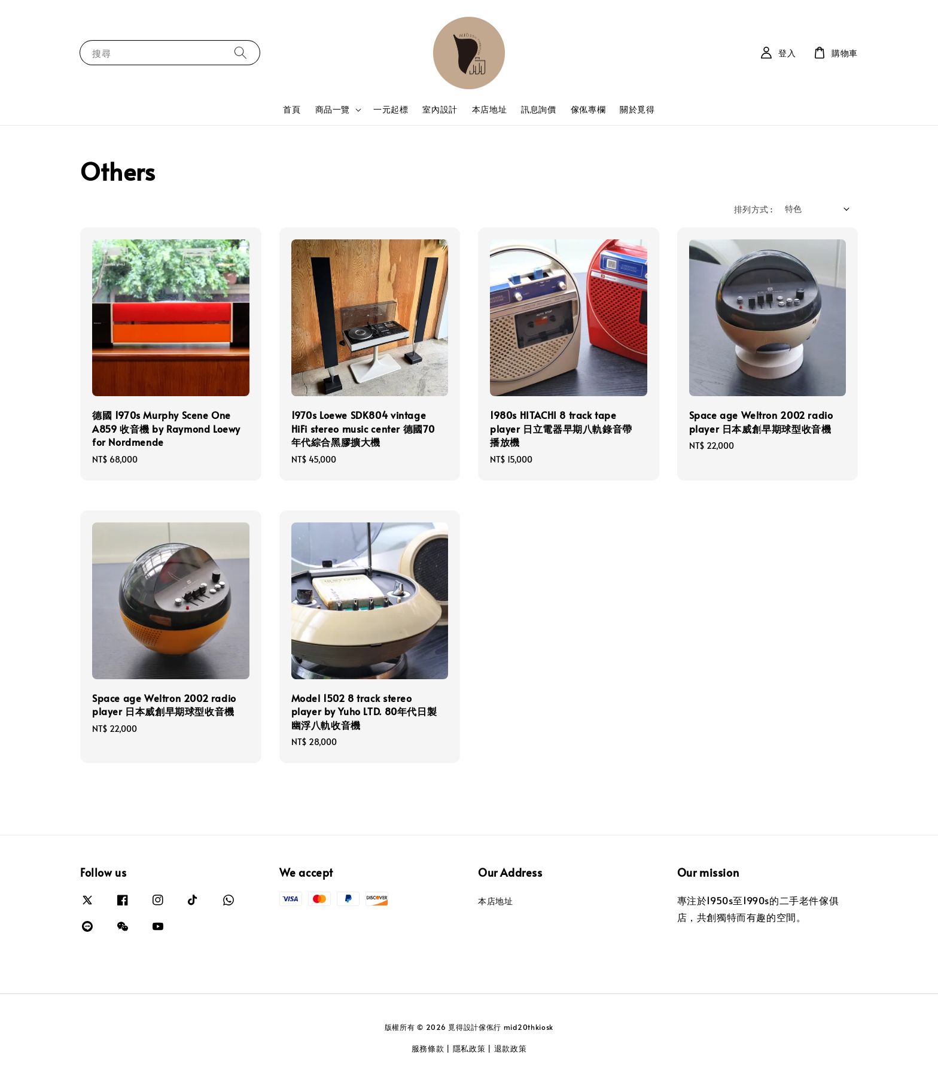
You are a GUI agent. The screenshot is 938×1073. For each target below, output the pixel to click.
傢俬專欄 (588, 109)
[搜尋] (240, 52)
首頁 (291, 109)
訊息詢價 (538, 109)
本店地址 (489, 109)
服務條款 (428, 1048)
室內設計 (439, 109)
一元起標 (390, 109)
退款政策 (510, 1048)
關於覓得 (637, 109)
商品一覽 (332, 109)
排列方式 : (753, 209)
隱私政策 (469, 1048)
